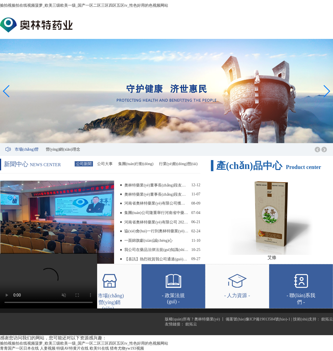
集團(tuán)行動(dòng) (135, 164)
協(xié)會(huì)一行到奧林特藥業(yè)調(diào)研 (156, 231)
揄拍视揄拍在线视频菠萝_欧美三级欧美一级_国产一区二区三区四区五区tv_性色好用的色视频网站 (84, 5)
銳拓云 (327, 319)
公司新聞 (84, 164)
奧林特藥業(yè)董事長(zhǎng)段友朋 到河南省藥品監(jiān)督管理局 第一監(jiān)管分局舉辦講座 (156, 194)
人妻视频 (48, 348)
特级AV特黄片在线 (72, 348)
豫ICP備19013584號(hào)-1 (268, 319)
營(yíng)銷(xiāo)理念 (63, 149)
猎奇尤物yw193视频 (127, 348)
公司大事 (105, 164)
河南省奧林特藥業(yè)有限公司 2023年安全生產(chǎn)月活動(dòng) (156, 222)
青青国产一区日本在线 (19, 348)
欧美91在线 (99, 348)
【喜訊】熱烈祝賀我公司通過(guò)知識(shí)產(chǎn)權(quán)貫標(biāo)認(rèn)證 (156, 259)
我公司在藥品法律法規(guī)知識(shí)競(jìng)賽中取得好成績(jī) (156, 250)
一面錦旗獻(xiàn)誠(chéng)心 (148, 240)
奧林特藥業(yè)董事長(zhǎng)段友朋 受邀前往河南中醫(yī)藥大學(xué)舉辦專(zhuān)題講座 (156, 185)
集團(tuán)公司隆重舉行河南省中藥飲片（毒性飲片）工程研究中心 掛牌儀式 (156, 213)
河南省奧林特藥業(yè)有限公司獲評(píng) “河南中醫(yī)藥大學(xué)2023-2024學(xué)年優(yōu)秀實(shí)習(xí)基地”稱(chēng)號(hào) (156, 203)
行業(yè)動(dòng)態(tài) (178, 164)
